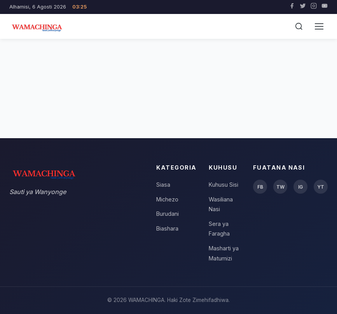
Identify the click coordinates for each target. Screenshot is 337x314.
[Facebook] (292, 7)
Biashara (167, 228)
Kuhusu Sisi (223, 184)
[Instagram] (314, 7)
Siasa (163, 184)
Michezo (167, 199)
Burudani (167, 213)
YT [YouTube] (320, 187)
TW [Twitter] (280, 187)
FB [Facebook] (260, 187)
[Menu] (319, 26)
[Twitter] (303, 7)
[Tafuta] (298, 26)
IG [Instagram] (300, 187)
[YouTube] (324, 7)
